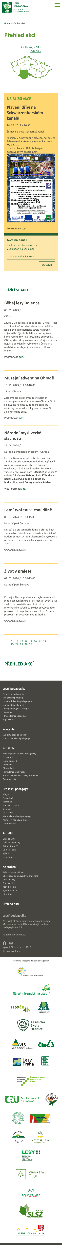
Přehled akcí (19, 664)
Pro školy (9, 748)
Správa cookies (11, 951)
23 (12, 644)
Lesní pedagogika (14, 688)
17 (21, 641)
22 (44, 641)
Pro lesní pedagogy (15, 789)
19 (30, 641)
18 (26, 641)
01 (12, 641)
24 (16, 644)
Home (7, 23)
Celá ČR (35, 51)
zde (21, 357)
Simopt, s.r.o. (18, 947)
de (24, 228)
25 (21, 644)
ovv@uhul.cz (18, 934)
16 (16, 641)
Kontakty (9, 729)
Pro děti (8, 833)
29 (30, 644)
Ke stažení (9, 867)
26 (26, 644)
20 (35, 641)
